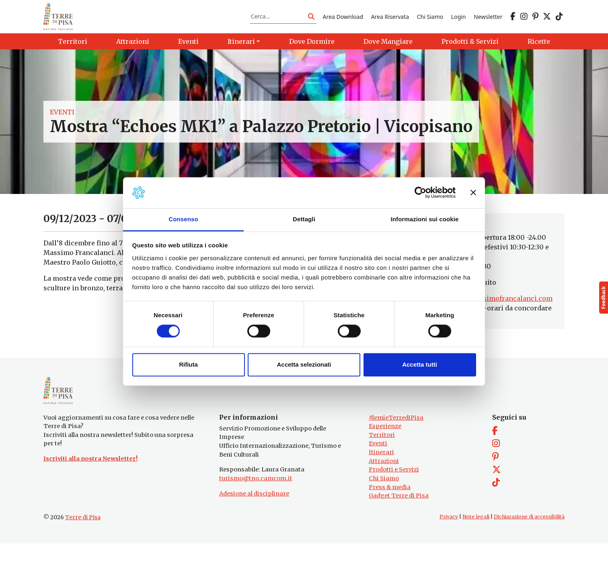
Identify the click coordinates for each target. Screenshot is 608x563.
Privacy (449, 536)
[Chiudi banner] (473, 193)
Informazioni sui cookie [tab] (425, 219)
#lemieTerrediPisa (396, 437)
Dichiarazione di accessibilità (529, 536)
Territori (382, 454)
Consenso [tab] (183, 219)
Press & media (390, 506)
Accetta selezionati (304, 364)
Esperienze (385, 446)
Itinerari (381, 471)
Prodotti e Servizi (394, 489)
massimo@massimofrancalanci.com (493, 308)
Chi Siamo (430, 21)
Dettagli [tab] (304, 219)
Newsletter (488, 21)
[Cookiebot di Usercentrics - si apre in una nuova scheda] (420, 193)
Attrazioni (384, 480)
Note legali (475, 536)
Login (458, 21)
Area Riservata (390, 21)
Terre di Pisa (83, 537)
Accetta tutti (419, 364)
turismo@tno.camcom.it (255, 498)
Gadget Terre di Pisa (399, 515)
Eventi (62, 122)
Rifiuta (188, 364)
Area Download (343, 21)
